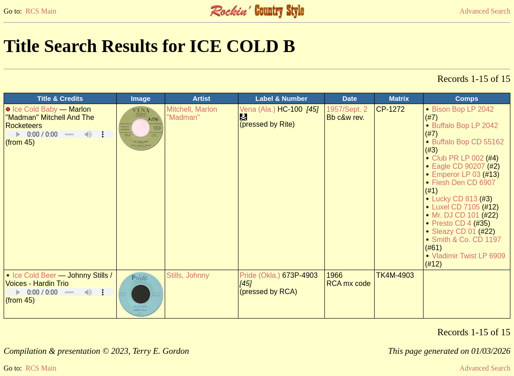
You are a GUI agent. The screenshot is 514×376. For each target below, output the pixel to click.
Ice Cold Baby (34, 109)
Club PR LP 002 (458, 158)
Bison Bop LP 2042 (463, 109)
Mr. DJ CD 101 (456, 215)
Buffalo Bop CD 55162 (468, 142)
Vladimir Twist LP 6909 (468, 256)
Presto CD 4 (451, 223)
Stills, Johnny (188, 275)
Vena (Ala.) (258, 109)
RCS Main (40, 11)
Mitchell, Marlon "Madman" (192, 113)
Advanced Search (485, 11)
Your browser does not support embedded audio (60, 134)
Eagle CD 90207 (458, 166)
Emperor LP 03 (456, 174)
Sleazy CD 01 (454, 231)
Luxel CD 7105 (456, 207)
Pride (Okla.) (260, 275)
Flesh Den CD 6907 (464, 182)
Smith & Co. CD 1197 (466, 239)
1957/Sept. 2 (346, 109)
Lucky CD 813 (455, 199)
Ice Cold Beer (34, 275)
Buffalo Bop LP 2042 (465, 125)
